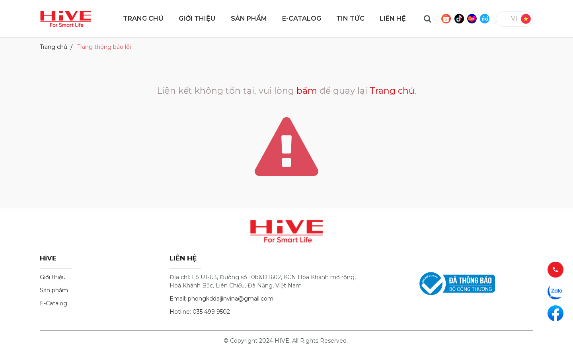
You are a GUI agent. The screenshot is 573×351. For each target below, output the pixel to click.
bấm (306, 90)
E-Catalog (53, 303)
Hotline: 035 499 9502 (200, 311)
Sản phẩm (54, 290)
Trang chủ (53, 46)
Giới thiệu (53, 277)
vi (514, 18)
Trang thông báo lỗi (104, 46)
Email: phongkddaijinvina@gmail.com (221, 298)
